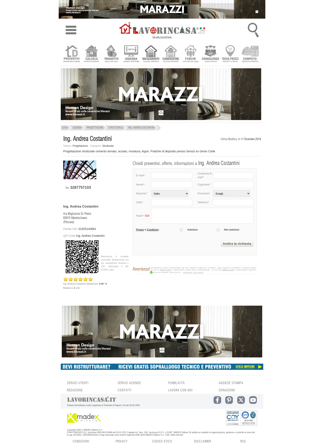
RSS (243, 441)
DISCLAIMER (202, 441)
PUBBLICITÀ (176, 383)
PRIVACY (121, 441)
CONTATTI (124, 390)
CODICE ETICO (162, 441)
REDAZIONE (75, 390)
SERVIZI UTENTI (77, 383)
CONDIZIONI (81, 441)
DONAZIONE (227, 390)
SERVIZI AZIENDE (129, 383)
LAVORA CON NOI (180, 390)
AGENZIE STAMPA (231, 383)
